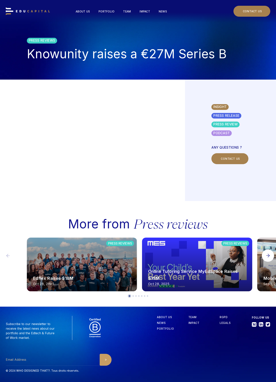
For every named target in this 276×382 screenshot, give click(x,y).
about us (164, 317)
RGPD (224, 317)
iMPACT (194, 323)
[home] (28, 11)
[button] (268, 255)
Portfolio (106, 11)
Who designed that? (33, 370)
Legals (225, 323)
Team (127, 11)
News (163, 11)
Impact (145, 11)
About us (83, 11)
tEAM (192, 317)
